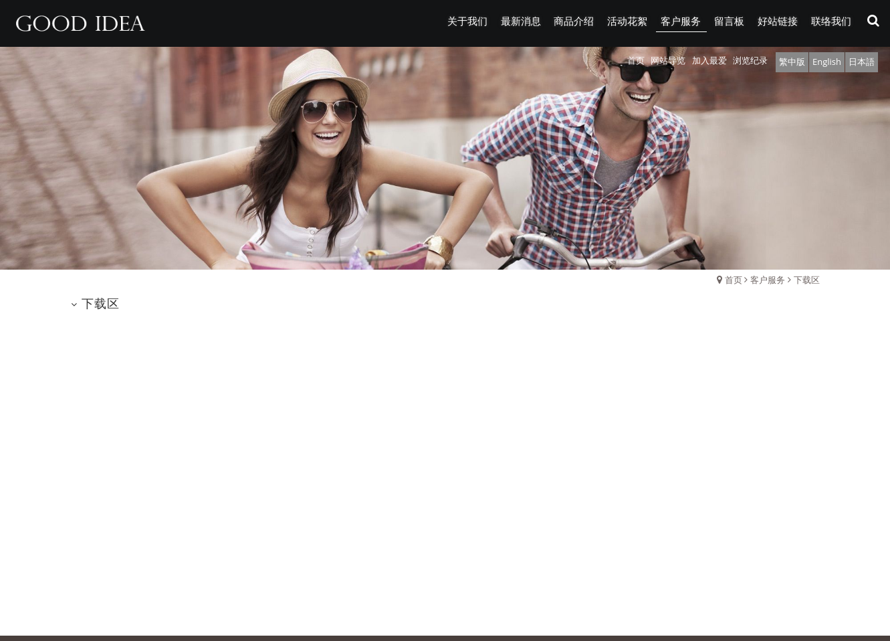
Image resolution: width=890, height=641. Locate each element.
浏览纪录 (750, 60)
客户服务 (767, 280)
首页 (733, 280)
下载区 (807, 280)
